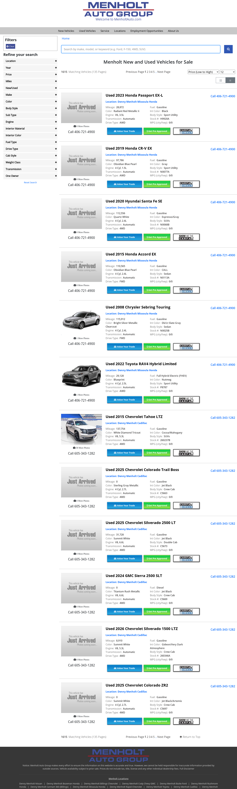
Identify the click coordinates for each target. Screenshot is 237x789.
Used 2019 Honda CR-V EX (129, 148)
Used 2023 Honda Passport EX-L (134, 95)
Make (9, 94)
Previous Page (135, 72)
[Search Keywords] (228, 49)
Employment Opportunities (146, 31)
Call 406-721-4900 (223, 96)
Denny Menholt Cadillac (186, 786)
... (156, 72)
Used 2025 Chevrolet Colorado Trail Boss (142, 469)
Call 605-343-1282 (223, 418)
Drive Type (12, 149)
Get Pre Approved (157, 131)
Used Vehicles (87, 31)
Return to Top (190, 737)
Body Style (12, 108)
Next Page (163, 72)
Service (105, 31)
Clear (10, 46)
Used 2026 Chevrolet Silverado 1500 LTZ (142, 628)
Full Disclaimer (187, 768)
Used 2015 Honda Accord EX (131, 254)
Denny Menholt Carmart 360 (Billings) (50, 786)
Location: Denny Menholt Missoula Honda (131, 101)
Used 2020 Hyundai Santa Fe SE (134, 201)
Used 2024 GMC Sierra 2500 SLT (134, 575)
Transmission (13, 169)
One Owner (12, 176)
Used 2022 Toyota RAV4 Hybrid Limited (141, 363)
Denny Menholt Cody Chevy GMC (139, 783)
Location (11, 61)
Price (9, 74)
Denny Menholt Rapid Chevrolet (126, 786)
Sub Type (11, 115)
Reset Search (30, 182)
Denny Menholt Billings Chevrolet (101, 783)
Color (9, 101)
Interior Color (13, 135)
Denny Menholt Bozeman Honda (63, 783)
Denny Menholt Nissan (31, 783)
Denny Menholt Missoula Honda (89, 786)
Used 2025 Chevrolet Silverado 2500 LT (141, 522)
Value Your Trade (124, 131)
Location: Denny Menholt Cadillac (126, 423)
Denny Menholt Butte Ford (173, 783)
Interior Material (15, 128)
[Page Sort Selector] (203, 72)
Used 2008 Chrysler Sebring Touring (138, 307)
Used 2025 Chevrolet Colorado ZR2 (137, 685)
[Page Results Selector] (227, 72)
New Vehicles (66, 31)
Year (8, 67)
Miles (9, 81)
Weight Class (13, 162)
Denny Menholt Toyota (158, 786)
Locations (120, 31)
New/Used (12, 88)
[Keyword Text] (140, 49)
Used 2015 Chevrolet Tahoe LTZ (134, 416)
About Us (173, 31)
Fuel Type (11, 142)
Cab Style (11, 155)
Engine (10, 122)
